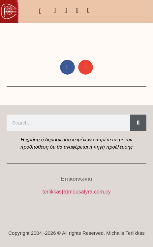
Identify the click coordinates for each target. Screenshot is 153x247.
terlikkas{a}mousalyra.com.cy (76, 191)
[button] (40, 11)
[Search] (138, 123)
